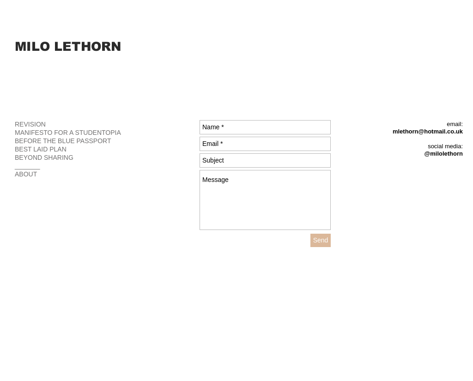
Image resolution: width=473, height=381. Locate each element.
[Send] (320, 240)
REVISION (30, 124)
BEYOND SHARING (44, 157)
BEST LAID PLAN (41, 149)
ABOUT (26, 174)
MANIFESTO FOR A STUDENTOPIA (68, 132)
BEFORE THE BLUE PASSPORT (63, 141)
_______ (27, 165)
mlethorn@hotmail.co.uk (428, 131)
